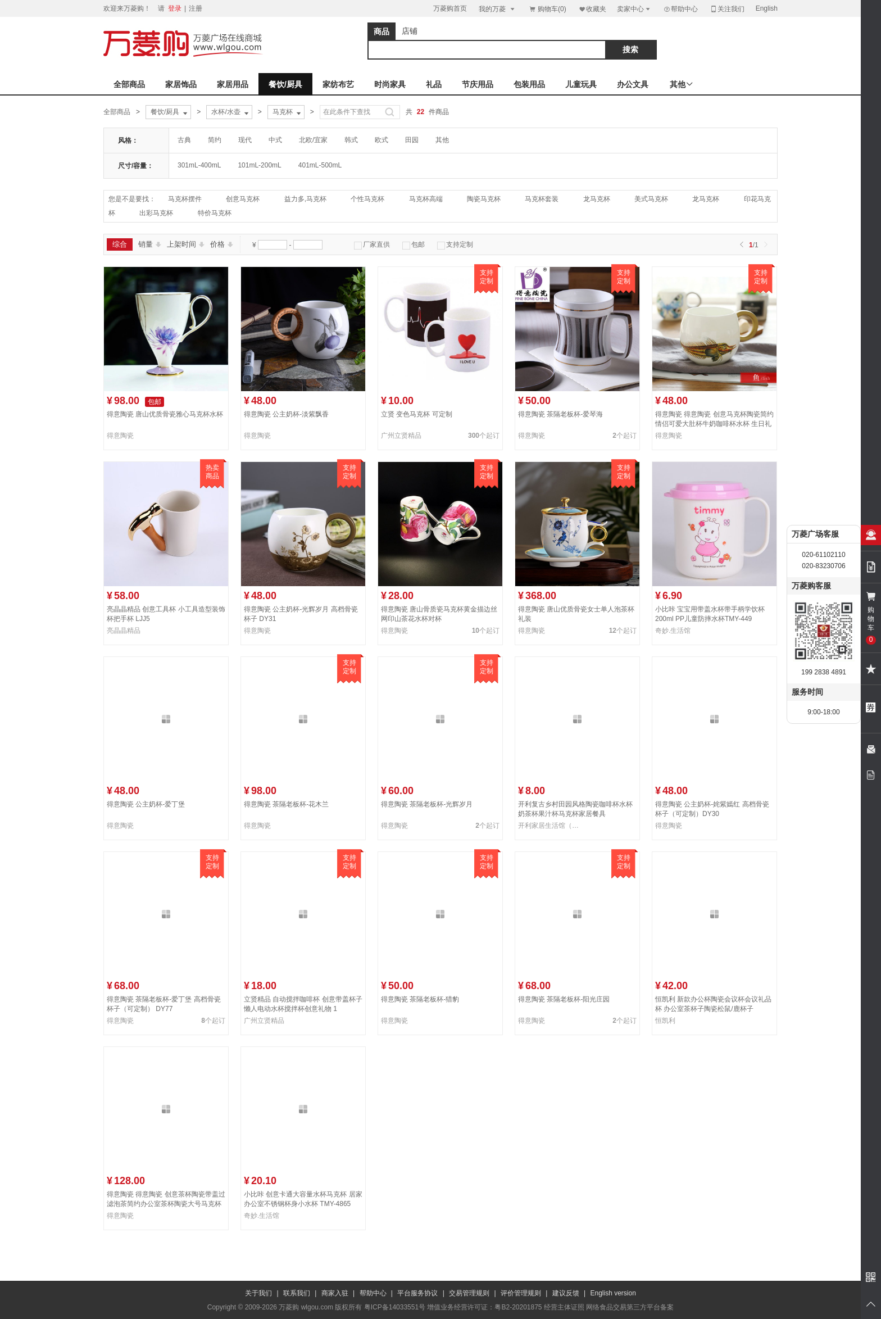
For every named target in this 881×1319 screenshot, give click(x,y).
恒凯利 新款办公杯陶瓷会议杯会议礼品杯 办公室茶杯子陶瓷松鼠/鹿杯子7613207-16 (713, 1008)
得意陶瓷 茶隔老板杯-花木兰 (286, 804)
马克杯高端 (426, 199)
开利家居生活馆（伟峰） (550, 826)
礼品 (434, 84)
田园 (412, 140)
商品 (381, 31)
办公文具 (632, 84)
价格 (221, 244)
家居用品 (232, 84)
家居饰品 (181, 84)
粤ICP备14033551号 (394, 1307)
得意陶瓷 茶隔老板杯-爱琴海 (560, 414)
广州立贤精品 (401, 435)
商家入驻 (334, 1293)
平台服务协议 (417, 1293)
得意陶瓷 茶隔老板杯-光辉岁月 (427, 804)
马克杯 (288, 112)
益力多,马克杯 (305, 199)
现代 (245, 140)
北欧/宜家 (313, 140)
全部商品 (129, 84)
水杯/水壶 (230, 112)
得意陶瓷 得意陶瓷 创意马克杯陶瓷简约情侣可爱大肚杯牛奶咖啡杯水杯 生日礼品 (714, 423)
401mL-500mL (320, 165)
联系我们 (296, 1293)
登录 (174, 8)
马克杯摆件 (185, 199)
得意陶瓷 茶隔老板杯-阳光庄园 (564, 999)
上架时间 (186, 244)
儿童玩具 (581, 84)
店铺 (409, 30)
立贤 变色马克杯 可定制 (416, 414)
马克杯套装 (541, 199)
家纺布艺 (338, 84)
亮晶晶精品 (123, 630)
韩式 (351, 140)
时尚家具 (390, 84)
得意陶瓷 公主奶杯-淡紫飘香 (286, 414)
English (767, 8)
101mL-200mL (259, 165)
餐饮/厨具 (285, 84)
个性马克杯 (367, 199)
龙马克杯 (596, 199)
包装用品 (529, 84)
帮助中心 (680, 9)
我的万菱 (497, 8)
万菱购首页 (450, 8)
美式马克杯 (651, 199)
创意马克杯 (243, 199)
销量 (149, 244)
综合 (119, 244)
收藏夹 (592, 8)
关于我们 (258, 1293)
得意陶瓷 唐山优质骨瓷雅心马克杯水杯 (165, 414)
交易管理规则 (469, 1293)
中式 (275, 140)
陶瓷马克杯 (484, 199)
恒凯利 (665, 1021)
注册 (195, 8)
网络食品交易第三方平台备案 (630, 1307)
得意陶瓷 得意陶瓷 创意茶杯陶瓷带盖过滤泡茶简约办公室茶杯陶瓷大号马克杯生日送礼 (166, 1203)
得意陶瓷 (120, 435)
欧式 (381, 140)
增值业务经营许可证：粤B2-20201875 (484, 1307)
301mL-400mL (199, 165)
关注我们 (727, 8)
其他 (442, 140)
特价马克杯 (214, 213)
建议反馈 (565, 1293)
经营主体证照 (564, 1307)
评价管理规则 (521, 1293)
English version (613, 1293)
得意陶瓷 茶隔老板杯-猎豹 (420, 999)
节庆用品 (477, 84)
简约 (214, 140)
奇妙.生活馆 (673, 630)
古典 (184, 140)
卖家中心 (634, 8)
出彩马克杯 (156, 213)
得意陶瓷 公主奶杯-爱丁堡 (146, 804)
